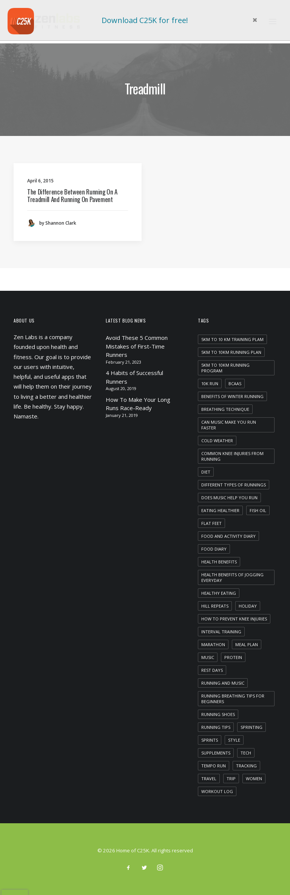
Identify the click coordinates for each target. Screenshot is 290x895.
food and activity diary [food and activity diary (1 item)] (228, 536)
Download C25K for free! (145, 20)
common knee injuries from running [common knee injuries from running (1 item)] (232, 456)
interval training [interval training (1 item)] (221, 631)
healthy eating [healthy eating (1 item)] (218, 593)
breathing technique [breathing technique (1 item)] (225, 409)
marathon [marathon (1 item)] (213, 644)
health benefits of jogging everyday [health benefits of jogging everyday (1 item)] (232, 577)
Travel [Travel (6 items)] (208, 778)
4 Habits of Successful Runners (134, 377)
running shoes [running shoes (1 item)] (218, 714)
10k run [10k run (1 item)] (209, 383)
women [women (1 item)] (254, 778)
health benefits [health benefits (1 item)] (219, 562)
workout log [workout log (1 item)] (217, 791)
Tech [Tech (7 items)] (246, 753)
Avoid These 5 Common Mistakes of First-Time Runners (137, 346)
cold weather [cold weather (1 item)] (217, 440)
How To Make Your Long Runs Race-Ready (138, 404)
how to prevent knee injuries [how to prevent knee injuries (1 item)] (234, 619)
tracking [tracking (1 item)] (246, 765)
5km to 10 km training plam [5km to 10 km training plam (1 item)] (232, 339)
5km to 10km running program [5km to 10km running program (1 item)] (225, 367)
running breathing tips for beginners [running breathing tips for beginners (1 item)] (232, 698)
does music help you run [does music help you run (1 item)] (229, 497)
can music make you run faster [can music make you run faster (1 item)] (228, 425)
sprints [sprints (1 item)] (209, 740)
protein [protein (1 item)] (233, 657)
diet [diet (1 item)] (205, 472)
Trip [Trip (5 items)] (231, 778)
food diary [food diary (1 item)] (214, 549)
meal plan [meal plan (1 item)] (246, 644)
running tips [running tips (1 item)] (215, 727)
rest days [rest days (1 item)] (212, 670)
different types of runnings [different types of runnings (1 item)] (233, 485)
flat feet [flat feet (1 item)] (211, 523)
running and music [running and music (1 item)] (222, 683)
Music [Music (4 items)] (207, 657)
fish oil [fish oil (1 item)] (258, 510)
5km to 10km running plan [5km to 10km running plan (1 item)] (231, 352)
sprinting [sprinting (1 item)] (251, 727)
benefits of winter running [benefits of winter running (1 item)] (232, 396)
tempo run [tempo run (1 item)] (213, 765)
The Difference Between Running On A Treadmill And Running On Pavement (72, 195)
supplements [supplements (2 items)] (215, 753)
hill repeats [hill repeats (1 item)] (214, 606)
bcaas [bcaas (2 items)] (234, 383)
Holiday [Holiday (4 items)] (248, 606)
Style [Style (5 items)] (234, 740)
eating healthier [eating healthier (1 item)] (220, 510)
